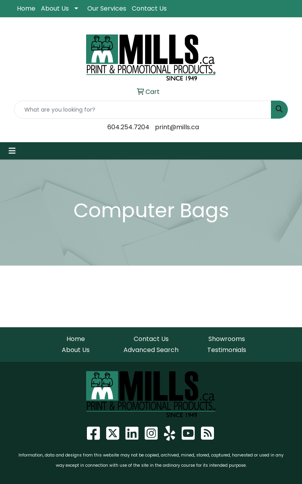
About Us (55, 8)
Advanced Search (151, 349)
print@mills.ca (177, 127)
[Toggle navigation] (12, 150)
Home (26, 8)
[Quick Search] (142, 110)
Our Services (106, 8)
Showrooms (226, 338)
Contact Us (149, 8)
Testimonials (226, 349)
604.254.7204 (128, 127)
